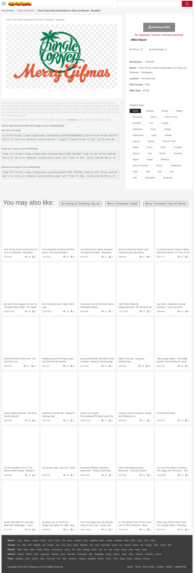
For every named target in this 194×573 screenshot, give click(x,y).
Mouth (124, 550)
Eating (122, 559)
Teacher (29, 554)
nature (153, 117)
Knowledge (99, 554)
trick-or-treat (169, 141)
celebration (175, 165)
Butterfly (37, 545)
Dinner (108, 559)
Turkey (163, 545)
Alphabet (139, 554)
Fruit (58, 559)
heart (135, 171)
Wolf (169, 545)
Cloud (139, 540)
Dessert (35, 559)
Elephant (83, 545)
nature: (11, 540)
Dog (63, 545)
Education (71, 554)
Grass (85, 540)
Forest (152, 540)
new (148, 171)
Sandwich (73, 559)
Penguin (148, 545)
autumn (136, 141)
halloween (137, 129)
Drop (146, 540)
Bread (129, 559)
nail (159, 171)
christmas (137, 117)
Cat (43, 545)
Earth (57, 540)
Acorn (19, 540)
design (164, 111)
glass (163, 147)
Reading (55, 554)
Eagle (75, 545)
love (151, 123)
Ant (18, 545)
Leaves (35, 540)
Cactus (43, 540)
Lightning (93, 540)
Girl (105, 550)
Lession (158, 554)
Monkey (127, 545)
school (159, 165)
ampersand (138, 135)
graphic (165, 123)
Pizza (115, 559)
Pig (141, 545)
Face (131, 550)
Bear (24, 545)
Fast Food (50, 559)
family (39, 550)
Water (126, 540)
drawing (150, 111)
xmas (153, 129)
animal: (11, 545)
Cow (58, 545)
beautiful (137, 123)
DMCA (169, 567)
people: (11, 549)
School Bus (82, 554)
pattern (179, 111)
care (135, 177)
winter (136, 147)
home (94, 550)
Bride (32, 550)
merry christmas (140, 165)
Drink (42, 559)
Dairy (27, 559)
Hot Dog (146, 559)
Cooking (137, 559)
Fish (91, 545)
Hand (144, 550)
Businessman (57, 550)
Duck (69, 545)
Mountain (118, 540)
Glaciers (77, 540)
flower (162, 153)
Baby (26, 550)
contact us (73, 119)
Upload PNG (180, 567)
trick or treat (170, 117)
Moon (102, 540)
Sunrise (109, 540)
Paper (124, 554)
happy (150, 159)
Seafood (82, 559)
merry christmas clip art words (165, 203)
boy (110, 550)
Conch (50, 540)
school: (11, 554)
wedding (165, 159)
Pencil (62, 554)
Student (20, 554)
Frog (97, 545)
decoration (150, 177)
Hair (100, 550)
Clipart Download (25, 10)
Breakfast (19, 559)
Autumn (27, 540)
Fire (63, 540)
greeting (178, 153)
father (117, 550)
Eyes (79, 550)
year (171, 171)
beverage (167, 177)
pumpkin (178, 147)
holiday (168, 135)
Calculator (149, 554)
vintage (167, 129)
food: (10, 558)
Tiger (156, 545)
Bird (29, 545)
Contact (160, 567)
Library (108, 554)
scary (154, 135)
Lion (120, 545)
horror (150, 147)
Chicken (50, 545)
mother (46, 550)
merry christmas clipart (122, 203)
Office (131, 554)
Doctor (67, 550)
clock (135, 111)
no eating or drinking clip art (80, 203)
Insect (114, 545)
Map (90, 554)
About (130, 567)
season (136, 153)
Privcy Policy (149, 567)
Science (116, 554)
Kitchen (101, 559)
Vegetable (91, 559)
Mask (19, 550)
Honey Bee (105, 545)
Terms (138, 567)
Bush (133, 540)
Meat (64, 559)
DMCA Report (139, 40)
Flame (69, 540)
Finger (137, 550)
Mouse (135, 545)
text (150, 153)
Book (36, 554)
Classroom (45, 554)
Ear (73, 550)
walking (86, 550)
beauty (151, 141)
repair (136, 159)
